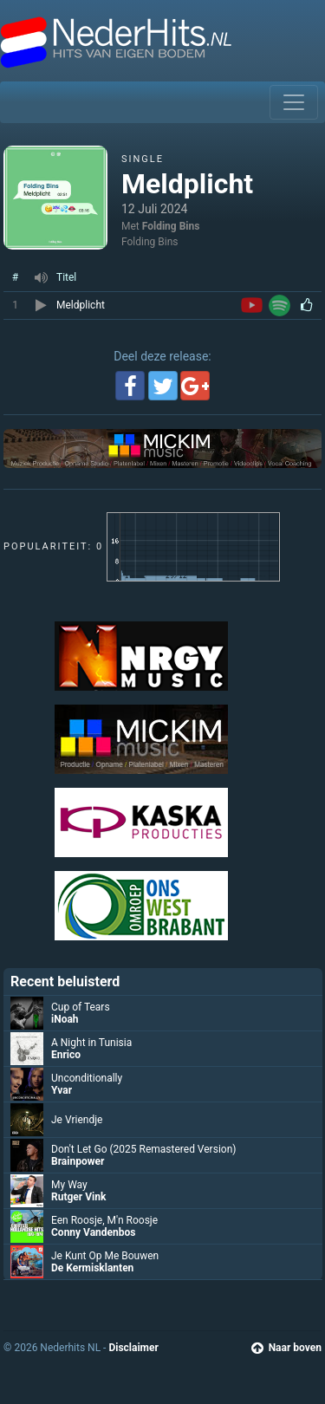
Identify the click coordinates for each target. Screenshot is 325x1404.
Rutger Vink (78, 1197)
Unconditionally (86, 1078)
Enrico (66, 1055)
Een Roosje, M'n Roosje (104, 1220)
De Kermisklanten (92, 1268)
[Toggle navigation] (294, 102)
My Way (69, 1185)
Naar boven (286, 1348)
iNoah (65, 1019)
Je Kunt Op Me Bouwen (105, 1256)
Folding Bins (171, 226)
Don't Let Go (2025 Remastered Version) (143, 1149)
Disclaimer (133, 1348)
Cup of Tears (80, 1007)
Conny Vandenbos (93, 1232)
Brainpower (77, 1161)
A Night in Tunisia (91, 1043)
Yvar (61, 1090)
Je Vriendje (76, 1120)
